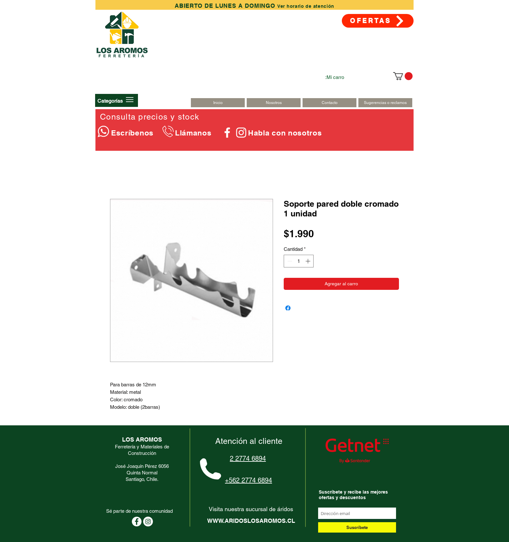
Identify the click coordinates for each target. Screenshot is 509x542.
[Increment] (308, 261)
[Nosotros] (274, 102)
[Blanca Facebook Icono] (227, 132)
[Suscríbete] (357, 527)
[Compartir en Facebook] (288, 308)
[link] (403, 76)
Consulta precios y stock (149, 117)
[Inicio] (218, 102)
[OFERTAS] (378, 21)
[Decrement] (289, 261)
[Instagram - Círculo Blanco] (148, 521)
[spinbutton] (298, 261)
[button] (110, 100)
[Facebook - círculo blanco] (137, 521)
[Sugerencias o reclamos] (385, 102)
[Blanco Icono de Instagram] (241, 132)
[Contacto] (329, 102)
